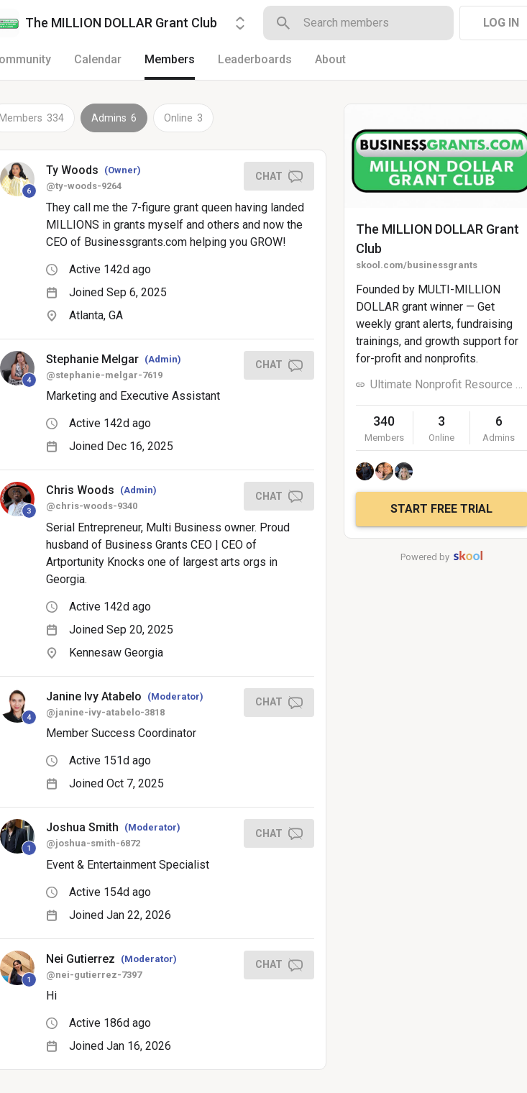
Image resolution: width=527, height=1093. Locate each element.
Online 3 (183, 118)
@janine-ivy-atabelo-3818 (105, 712)
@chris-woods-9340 (91, 505)
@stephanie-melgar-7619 (104, 375)
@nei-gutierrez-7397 (94, 974)
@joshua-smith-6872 (93, 843)
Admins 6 (114, 118)
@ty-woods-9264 (84, 185)
